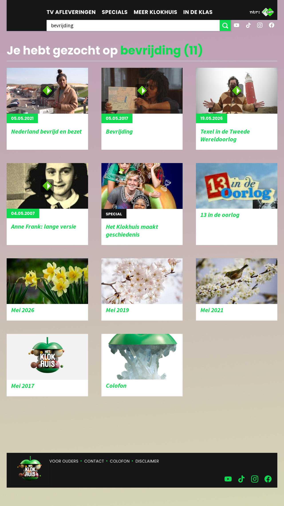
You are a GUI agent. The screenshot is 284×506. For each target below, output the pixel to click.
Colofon (120, 461)
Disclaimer (147, 461)
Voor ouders (64, 461)
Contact (94, 461)
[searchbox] (133, 25)
